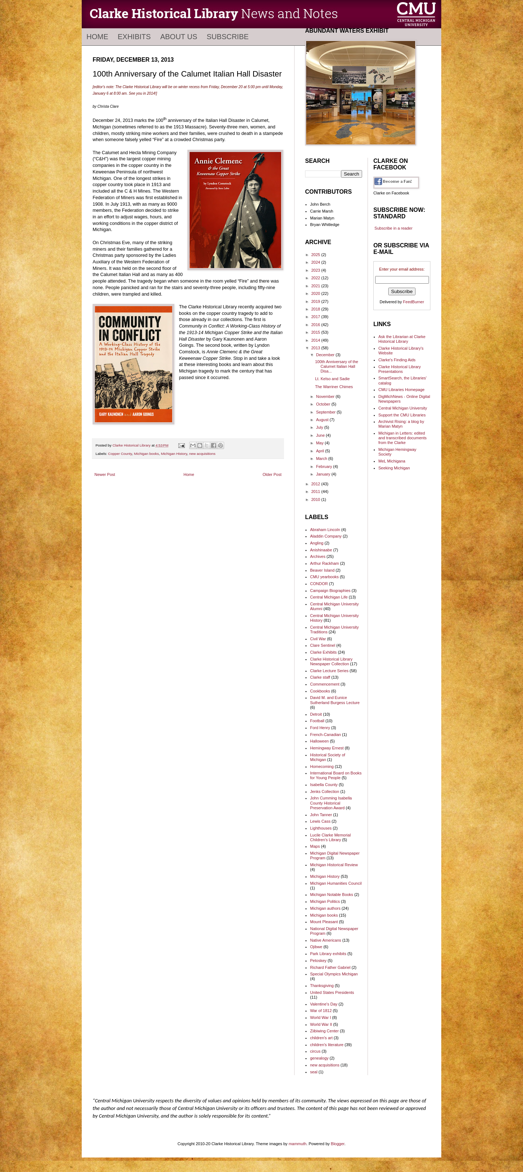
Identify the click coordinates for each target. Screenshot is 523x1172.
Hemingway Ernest (327, 748)
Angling (317, 543)
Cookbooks (320, 691)
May (320, 443)
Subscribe (228, 37)
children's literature (327, 1045)
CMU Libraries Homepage (401, 389)
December (326, 355)
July (320, 427)
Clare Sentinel (322, 645)
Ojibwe (316, 947)
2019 (316, 301)
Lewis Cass (320, 821)
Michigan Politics (325, 901)
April (320, 451)
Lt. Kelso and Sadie (332, 379)
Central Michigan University (402, 408)
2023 (316, 270)
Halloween (319, 741)
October (323, 404)
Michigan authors (325, 908)
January (323, 474)
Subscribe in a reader (393, 228)
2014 (316, 340)
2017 (316, 316)
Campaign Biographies (330, 590)
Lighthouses (321, 828)
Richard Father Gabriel (330, 967)
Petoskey (318, 960)
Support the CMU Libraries (402, 415)
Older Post (272, 474)
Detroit (316, 714)
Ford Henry (320, 727)
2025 (316, 254)
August (322, 420)
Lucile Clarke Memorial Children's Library (330, 837)
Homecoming (322, 766)
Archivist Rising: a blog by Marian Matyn (401, 423)
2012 (316, 484)
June (321, 435)
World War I (320, 1017)
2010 (316, 499)
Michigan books (146, 454)
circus (315, 1051)
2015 (316, 332)
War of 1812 (321, 1010)
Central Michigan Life (329, 597)
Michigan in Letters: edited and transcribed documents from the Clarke (402, 438)
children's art (321, 1038)
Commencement (325, 684)
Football (317, 721)
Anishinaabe (321, 550)
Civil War (318, 639)
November (326, 396)
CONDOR (319, 583)
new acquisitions (202, 454)
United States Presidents (332, 992)
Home (97, 37)
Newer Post (104, 474)
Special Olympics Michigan (334, 974)
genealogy (319, 1058)
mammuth (298, 1144)
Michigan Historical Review (334, 865)
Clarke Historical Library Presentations (399, 369)
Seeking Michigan (394, 468)
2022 (316, 278)
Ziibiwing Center (324, 1031)
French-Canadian (325, 734)
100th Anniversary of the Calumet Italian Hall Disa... (336, 366)
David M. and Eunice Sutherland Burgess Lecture (335, 699)
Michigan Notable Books (331, 894)
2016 (316, 324)
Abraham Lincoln (325, 529)
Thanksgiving (322, 985)
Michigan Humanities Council (336, 883)
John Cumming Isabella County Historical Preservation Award (331, 803)
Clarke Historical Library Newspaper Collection (331, 661)
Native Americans (325, 940)
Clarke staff (320, 677)
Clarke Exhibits (323, 652)
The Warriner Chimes (334, 387)
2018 (316, 309)
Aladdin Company (326, 536)
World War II (321, 1024)
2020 (316, 293)
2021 (316, 286)
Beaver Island (322, 570)
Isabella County (324, 784)
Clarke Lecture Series (329, 671)
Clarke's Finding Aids (396, 360)
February (324, 466)
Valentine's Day (323, 1004)
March (322, 458)
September (326, 412)
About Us (178, 37)
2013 (316, 348)
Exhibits (134, 37)
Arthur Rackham (324, 563)
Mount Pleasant (324, 922)
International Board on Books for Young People (336, 775)
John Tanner (321, 815)
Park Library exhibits (328, 953)
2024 (316, 262)
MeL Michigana (391, 461)
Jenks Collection (324, 791)
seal (313, 1072)
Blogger (337, 1144)
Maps (315, 846)
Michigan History (174, 454)
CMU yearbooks (324, 577)
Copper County (120, 454)
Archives (317, 556)
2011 (316, 491)
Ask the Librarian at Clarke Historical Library (402, 339)
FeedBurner (413, 302)
